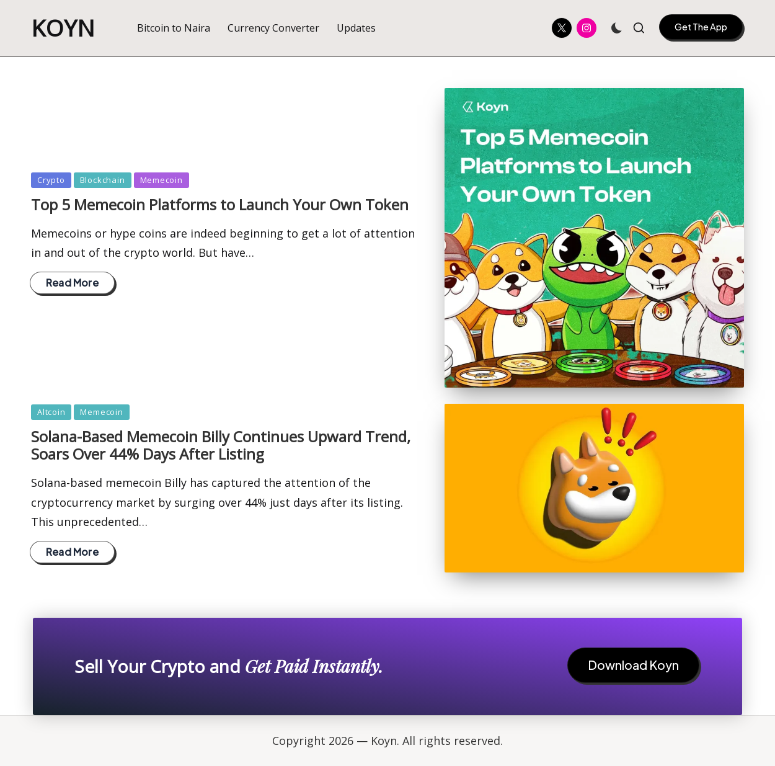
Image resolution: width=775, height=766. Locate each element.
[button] (701, 27)
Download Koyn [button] (633, 664)
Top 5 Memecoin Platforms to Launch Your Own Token (220, 204)
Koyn (63, 28)
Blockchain (102, 179)
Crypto (51, 179)
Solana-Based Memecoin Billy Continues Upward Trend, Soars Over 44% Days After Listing (220, 445)
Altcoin (51, 411)
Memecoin (161, 179)
